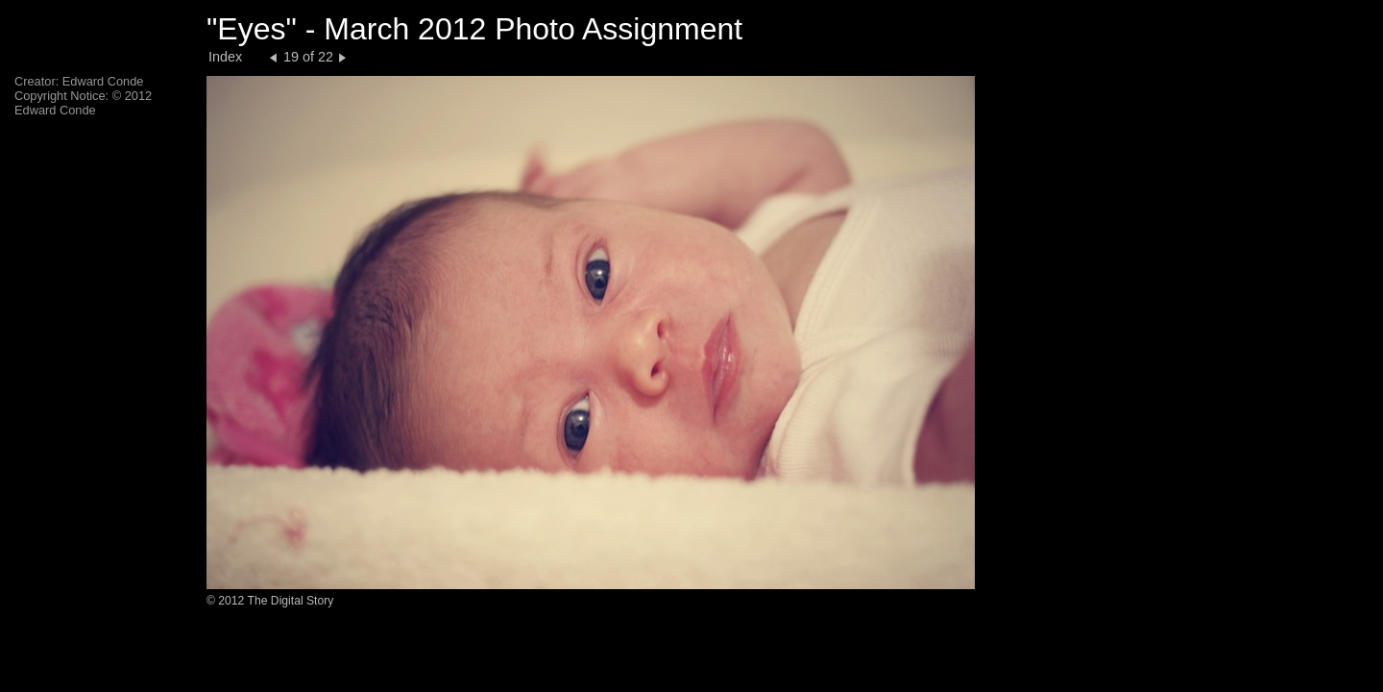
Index (225, 56)
